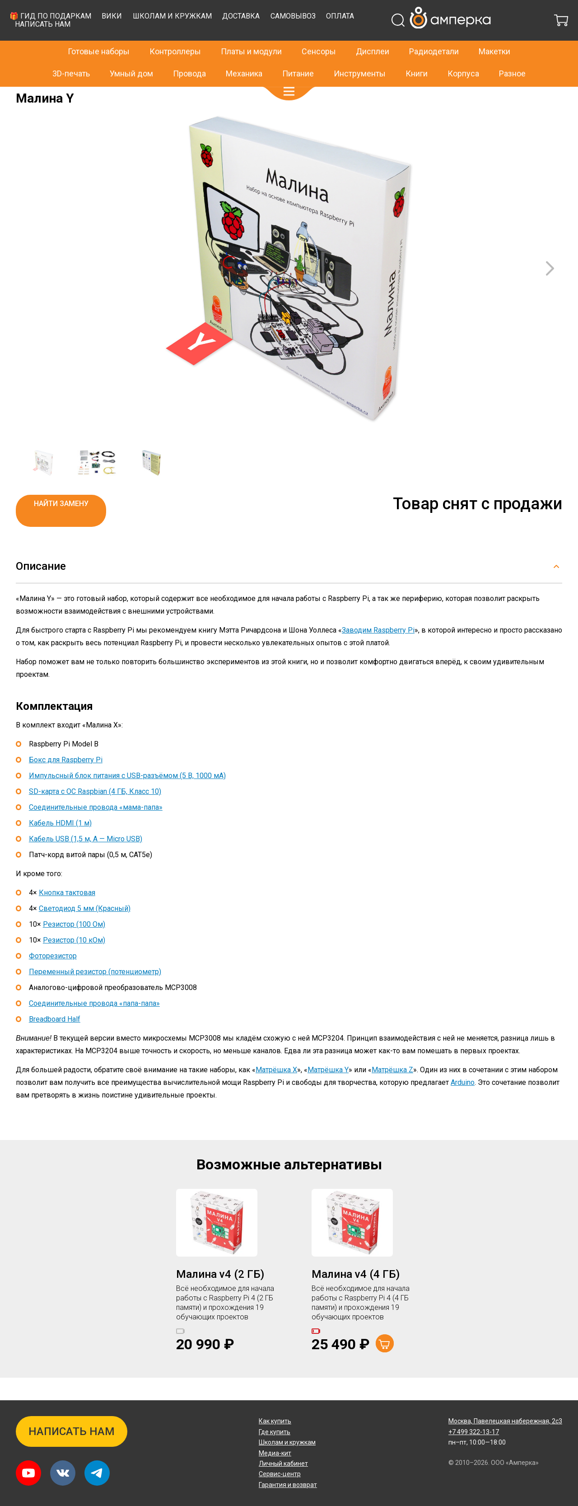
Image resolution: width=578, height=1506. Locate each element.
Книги (417, 54)
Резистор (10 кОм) (74, 962)
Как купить (275, 1421)
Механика (244, 54)
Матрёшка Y (328, 1092)
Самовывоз (439, 38)
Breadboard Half (54, 1041)
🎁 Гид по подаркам (197, 38)
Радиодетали (434, 32)
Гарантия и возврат (288, 1484)
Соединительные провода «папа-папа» (94, 1026)
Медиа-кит (275, 1453)
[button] (289, 72)
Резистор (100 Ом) (74, 947)
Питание (298, 54)
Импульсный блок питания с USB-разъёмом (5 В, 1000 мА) (127, 798)
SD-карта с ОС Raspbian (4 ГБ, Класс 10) (95, 814)
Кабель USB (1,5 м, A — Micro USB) (85, 861)
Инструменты (360, 54)
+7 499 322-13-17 (442, 10)
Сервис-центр (280, 1474)
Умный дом (131, 54)
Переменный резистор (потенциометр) (95, 994)
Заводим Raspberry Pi (378, 652)
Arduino (463, 1105)
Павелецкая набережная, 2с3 (505, 1421)
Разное (512, 54)
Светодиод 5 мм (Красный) (85, 931)
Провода (189, 54)
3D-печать (71, 54)
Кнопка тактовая (67, 915)
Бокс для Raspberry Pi (66, 782)
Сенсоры (319, 32)
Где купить (274, 1432)
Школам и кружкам (319, 38)
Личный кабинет (283, 1463)
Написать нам (190, 46)
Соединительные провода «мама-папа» (96, 830)
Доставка (388, 38)
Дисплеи (372, 32)
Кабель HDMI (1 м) (60, 845)
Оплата (487, 38)
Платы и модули (251, 32)
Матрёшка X (276, 1092)
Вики (259, 38)
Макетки (494, 32)
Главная (28, 93)
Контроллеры (175, 32)
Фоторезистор (53, 978)
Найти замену (61, 526)
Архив (54, 93)
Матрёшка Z (392, 1092)
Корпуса (463, 54)
